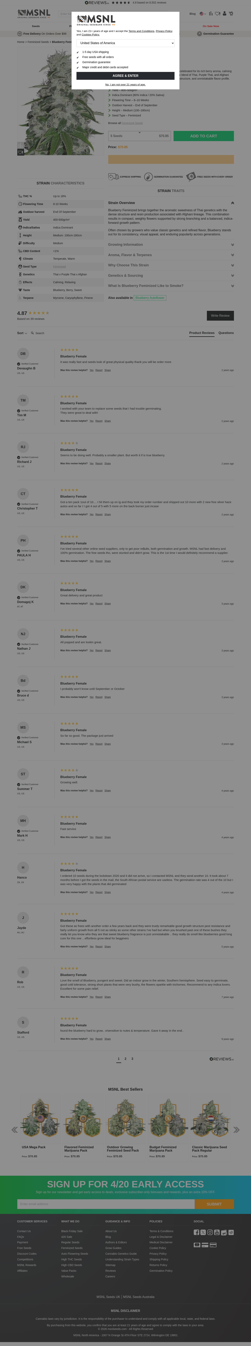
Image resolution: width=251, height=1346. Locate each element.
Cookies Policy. (91, 34)
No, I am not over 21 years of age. (125, 84)
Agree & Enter (125, 75)
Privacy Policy (164, 31)
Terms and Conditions (141, 31)
